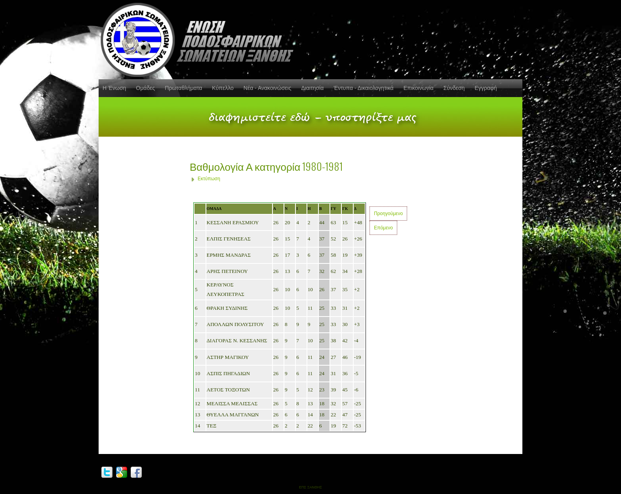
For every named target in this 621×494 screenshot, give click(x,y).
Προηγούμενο (388, 213)
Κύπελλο (222, 88)
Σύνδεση (454, 88)
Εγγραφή (485, 88)
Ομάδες (145, 88)
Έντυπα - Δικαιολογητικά (363, 88)
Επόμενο (383, 228)
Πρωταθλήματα (183, 88)
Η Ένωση (114, 88)
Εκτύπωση (209, 178)
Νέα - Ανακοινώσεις (267, 88)
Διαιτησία (312, 88)
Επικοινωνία (419, 88)
